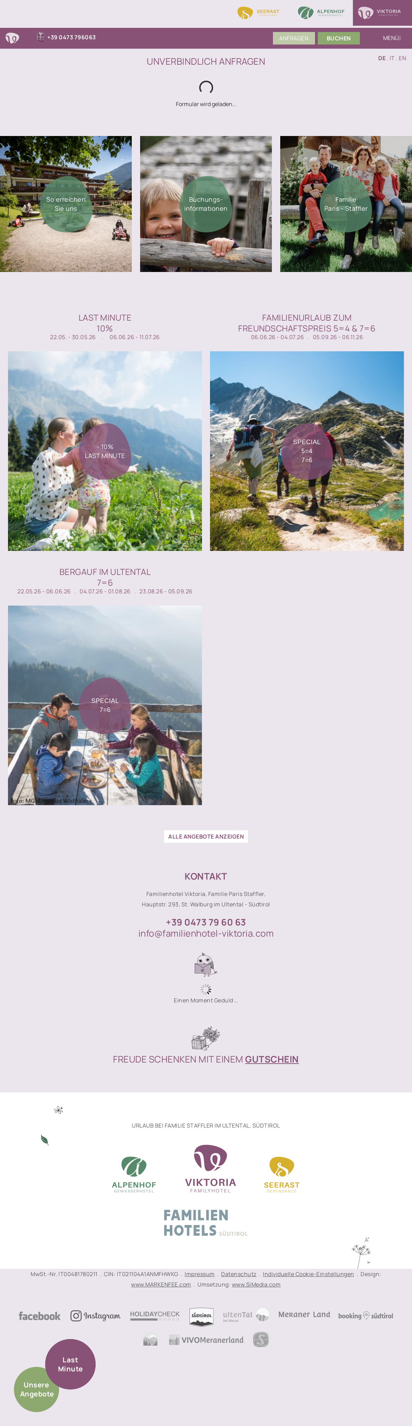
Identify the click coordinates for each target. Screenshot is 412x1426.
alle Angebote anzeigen (206, 836)
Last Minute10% (105, 323)
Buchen (339, 38)
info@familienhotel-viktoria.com (206, 933)
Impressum (200, 1274)
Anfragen (294, 38)
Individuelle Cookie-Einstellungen (308, 1274)
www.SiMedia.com (256, 1284)
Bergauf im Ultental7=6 (105, 577)
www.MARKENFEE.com (161, 1284)
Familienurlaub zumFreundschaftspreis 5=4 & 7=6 (306, 323)
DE (382, 58)
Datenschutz (239, 1274)
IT (392, 58)
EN (402, 58)
